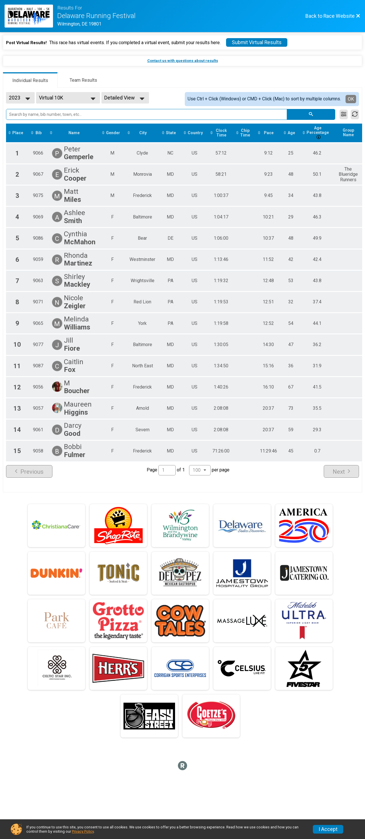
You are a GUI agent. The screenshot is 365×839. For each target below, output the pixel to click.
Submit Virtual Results (257, 42)
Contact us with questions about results (182, 60)
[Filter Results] (344, 114)
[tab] (30, 80)
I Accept (328, 829)
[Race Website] (31, 16)
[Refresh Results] (355, 114)
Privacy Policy (83, 831)
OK (351, 99)
